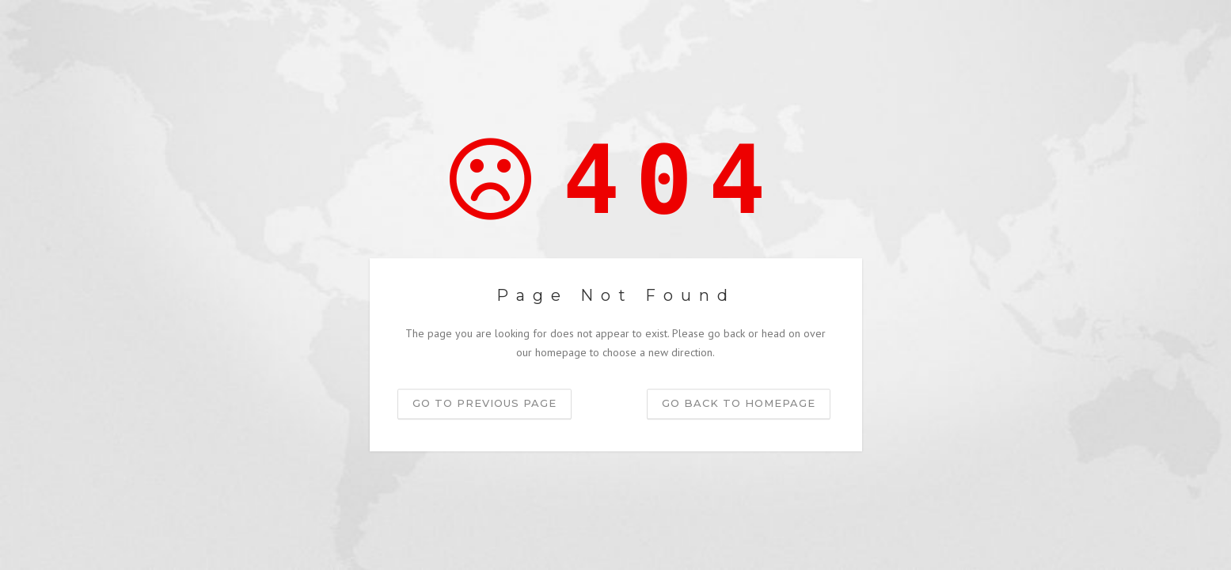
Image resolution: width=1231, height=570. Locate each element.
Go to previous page (484, 403)
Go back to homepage (738, 403)
